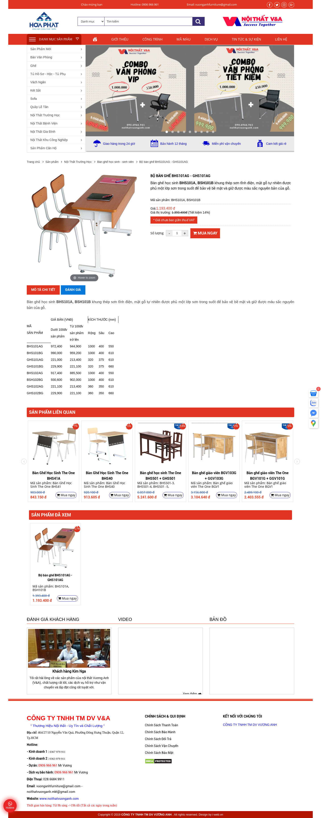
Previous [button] (297, 461)
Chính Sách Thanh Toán (161, 725)
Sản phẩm (52, 161)
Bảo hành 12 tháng (173, 143)
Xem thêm (190, 694)
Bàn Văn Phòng (41, 57)
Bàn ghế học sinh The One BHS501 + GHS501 (160, 475)
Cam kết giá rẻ (276, 143)
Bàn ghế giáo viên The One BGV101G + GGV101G (267, 475)
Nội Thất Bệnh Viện (44, 123)
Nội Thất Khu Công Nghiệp (49, 140)
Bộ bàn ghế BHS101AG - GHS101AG (163, 161)
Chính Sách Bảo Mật (159, 753)
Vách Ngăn (38, 82)
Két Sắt (35, 90)
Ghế (33, 65)
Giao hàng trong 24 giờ (119, 143)
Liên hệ (281, 39)
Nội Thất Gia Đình (42, 131)
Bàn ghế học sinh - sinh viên (115, 161)
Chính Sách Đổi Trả (158, 739)
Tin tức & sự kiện (246, 39)
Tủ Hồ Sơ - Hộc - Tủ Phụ (48, 74)
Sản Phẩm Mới (40, 49)
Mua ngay (205, 233)
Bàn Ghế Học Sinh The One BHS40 (107, 475)
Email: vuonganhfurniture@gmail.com (212, 4)
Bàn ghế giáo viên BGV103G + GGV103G (214, 475)
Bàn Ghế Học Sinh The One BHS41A (53, 475)
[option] (53, 461)
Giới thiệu (119, 39)
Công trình (152, 39)
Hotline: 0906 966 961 (145, 4)
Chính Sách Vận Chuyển (161, 746)
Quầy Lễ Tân (39, 107)
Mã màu (184, 39)
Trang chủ (33, 161)
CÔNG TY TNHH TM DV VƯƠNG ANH (250, 724)
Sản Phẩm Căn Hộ (43, 148)
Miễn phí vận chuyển (226, 143)
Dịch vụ (211, 39)
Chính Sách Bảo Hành (160, 732)
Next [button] (24, 461)
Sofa (33, 98)
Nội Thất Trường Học (45, 115)
